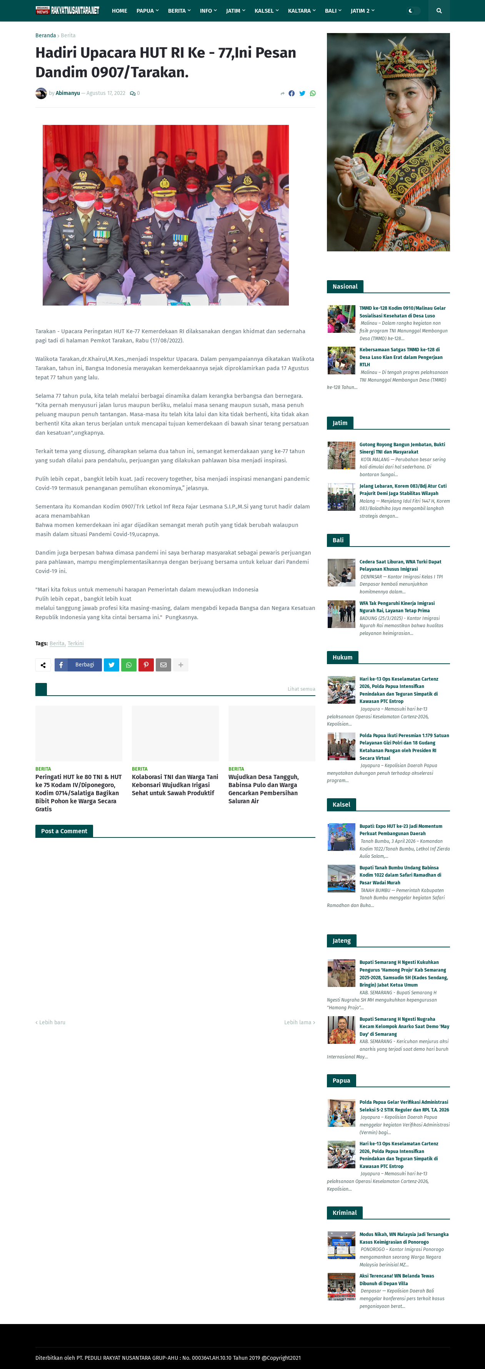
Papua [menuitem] (145, 10)
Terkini (76, 644)
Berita (68, 35)
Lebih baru (52, 1022)
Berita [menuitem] (177, 10)
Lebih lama (298, 1022)
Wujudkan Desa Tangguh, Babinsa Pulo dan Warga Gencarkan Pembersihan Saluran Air (263, 788)
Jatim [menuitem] (233, 10)
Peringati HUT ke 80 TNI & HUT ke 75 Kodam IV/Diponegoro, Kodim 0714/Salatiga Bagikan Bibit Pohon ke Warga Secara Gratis (78, 792)
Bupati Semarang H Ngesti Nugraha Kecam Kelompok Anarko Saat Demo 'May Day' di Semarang (404, 1027)
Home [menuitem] (119, 10)
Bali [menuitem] (331, 10)
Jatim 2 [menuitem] (360, 10)
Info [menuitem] (206, 10)
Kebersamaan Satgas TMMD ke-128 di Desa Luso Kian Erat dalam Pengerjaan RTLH (401, 357)
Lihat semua (301, 689)
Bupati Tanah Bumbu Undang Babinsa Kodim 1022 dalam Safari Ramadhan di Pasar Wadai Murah (400, 875)
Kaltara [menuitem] (299, 10)
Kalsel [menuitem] (264, 10)
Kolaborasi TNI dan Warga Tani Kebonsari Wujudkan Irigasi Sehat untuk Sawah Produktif (175, 785)
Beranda (45, 35)
